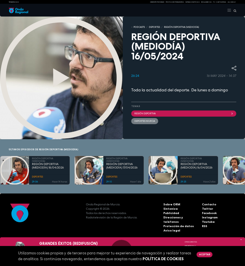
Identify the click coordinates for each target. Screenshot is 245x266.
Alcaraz (232, 2)
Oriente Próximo (157, 2)
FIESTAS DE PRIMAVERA (175, 2)
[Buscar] (233, 10)
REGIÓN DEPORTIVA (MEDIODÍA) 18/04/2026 (48, 166)
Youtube (208, 222)
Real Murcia (206, 2)
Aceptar (204, 254)
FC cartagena (219, 2)
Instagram (210, 217)
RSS (204, 226)
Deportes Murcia (144, 121)
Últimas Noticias (192, 2)
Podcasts (139, 27)
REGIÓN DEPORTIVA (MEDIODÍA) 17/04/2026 (122, 166)
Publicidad (171, 213)
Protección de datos (178, 226)
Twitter (207, 209)
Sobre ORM (171, 204)
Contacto (209, 204)
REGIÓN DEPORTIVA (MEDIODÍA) (181, 27)
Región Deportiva (183, 113)
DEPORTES (154, 27)
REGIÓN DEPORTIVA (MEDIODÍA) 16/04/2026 (196, 166)
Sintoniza (170, 209)
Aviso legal (171, 230)
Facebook (209, 213)
